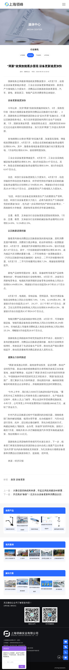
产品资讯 (38, 55)
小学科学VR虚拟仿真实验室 (22, 588)
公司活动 (47, 55)
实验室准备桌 (34, 529)
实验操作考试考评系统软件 (46, 526)
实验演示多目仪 (10, 529)
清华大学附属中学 (10, 558)
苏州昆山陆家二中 (46, 558)
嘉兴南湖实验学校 (34, 558)
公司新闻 (22, 55)
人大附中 (22, 558)
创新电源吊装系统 (59, 529)
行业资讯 (30, 55)
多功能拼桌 (59, 589)
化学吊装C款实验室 (10, 589)
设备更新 (20, 479)
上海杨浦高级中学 (59, 558)
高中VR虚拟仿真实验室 (34, 589)
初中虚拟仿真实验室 (46, 589)
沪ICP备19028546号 (59, 668)
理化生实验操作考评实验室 (22, 527)
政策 (13, 479)
